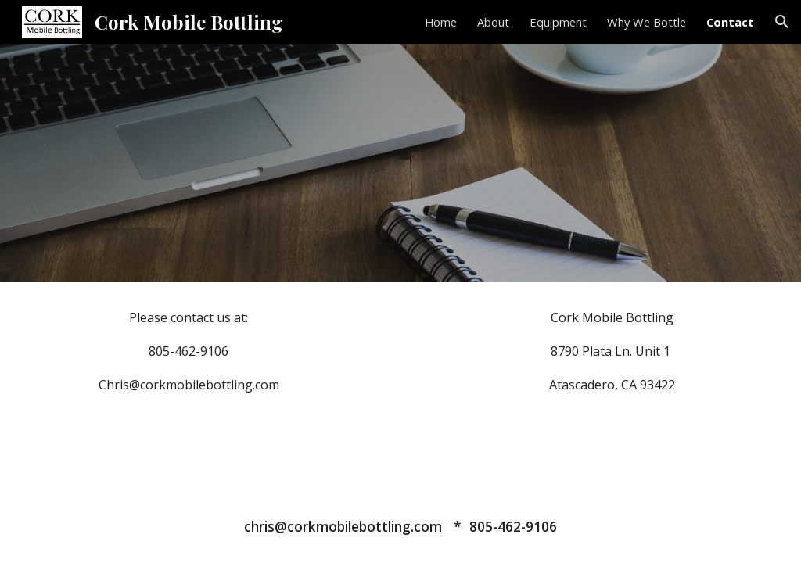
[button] (782, 22)
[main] (189, 351)
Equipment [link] (558, 22)
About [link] (493, 22)
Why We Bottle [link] (646, 22)
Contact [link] (730, 22)
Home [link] (441, 22)
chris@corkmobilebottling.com (343, 526)
